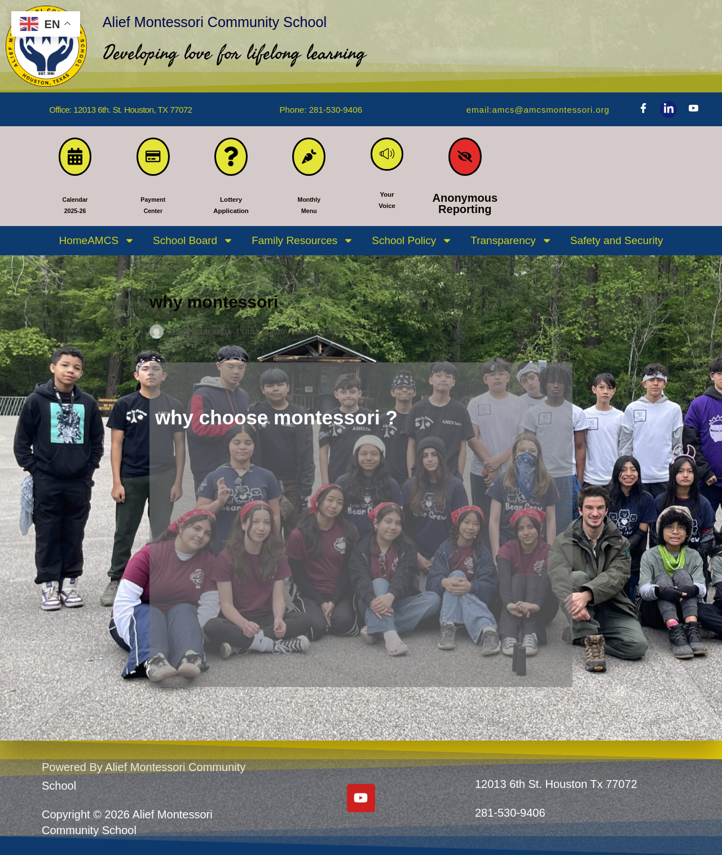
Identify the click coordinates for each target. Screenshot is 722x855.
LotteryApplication (231, 208)
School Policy (412, 245)
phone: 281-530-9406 (321, 109)
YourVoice (387, 208)
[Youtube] (693, 109)
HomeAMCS (97, 245)
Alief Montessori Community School (303, 18)
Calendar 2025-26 (75, 208)
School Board (193, 245)
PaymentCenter (153, 208)
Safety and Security (616, 245)
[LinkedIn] (668, 109)
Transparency (511, 245)
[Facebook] (643, 109)
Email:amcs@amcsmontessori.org (529, 109)
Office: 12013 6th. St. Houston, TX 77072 (120, 109)
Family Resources (303, 245)
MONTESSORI (319, 337)
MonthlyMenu (309, 208)
